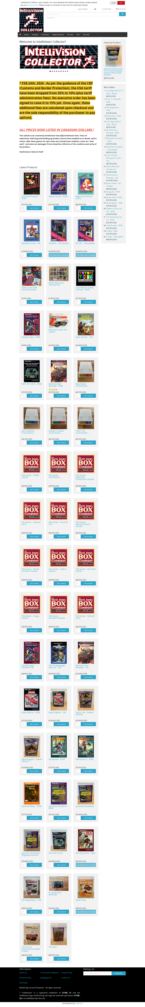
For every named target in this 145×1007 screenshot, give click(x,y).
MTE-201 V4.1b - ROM (32, 384)
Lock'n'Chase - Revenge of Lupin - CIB (114, 158)
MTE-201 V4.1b (55, 853)
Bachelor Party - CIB (31, 243)
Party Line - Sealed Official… (84, 713)
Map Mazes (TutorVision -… (83, 385)
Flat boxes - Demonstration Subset (83, 524)
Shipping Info (46, 977)
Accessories (45, 34)
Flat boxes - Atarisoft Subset (86, 570)
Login (79, 9)
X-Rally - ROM (111, 231)
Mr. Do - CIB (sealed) (85, 243)
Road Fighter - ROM (31, 712)
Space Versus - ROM (58, 196)
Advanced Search (51, 17)
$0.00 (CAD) (121, 9)
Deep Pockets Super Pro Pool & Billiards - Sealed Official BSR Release (113, 71)
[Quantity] (24, 208)
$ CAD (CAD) (107, 9)
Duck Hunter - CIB (84, 337)
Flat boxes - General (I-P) (58, 523)
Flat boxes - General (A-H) (85, 617)
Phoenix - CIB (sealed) (59, 243)
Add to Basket (34, 208)
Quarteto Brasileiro (85, 806)
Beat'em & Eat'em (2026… (84, 197)
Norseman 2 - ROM (84, 759)
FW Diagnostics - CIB (31, 900)
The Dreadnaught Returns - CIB (57, 666)
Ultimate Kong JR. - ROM (30, 197)
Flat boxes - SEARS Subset (30, 476)
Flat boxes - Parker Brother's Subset (30, 570)
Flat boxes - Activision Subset (57, 617)
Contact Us (65, 977)
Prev (23, 57)
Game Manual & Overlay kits (56, 283)
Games (26, 34)
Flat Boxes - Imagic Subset (30, 617)
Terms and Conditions (49, 972)
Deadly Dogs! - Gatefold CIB (28, 666)
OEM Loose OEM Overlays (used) (29, 288)
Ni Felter (53, 947)
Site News (23, 983)
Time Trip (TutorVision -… (83, 432)
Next (95, 57)
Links (78, 34)
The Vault (70, 34)
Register (85, 9)
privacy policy (32, 5)
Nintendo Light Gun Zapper (58, 330)
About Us (23, 972)
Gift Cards (86, 34)
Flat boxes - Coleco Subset (57, 570)
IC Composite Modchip (55, 893)
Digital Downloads (58, 34)
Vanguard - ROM (113, 192)
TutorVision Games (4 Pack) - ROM (85, 288)
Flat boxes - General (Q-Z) (31, 523)
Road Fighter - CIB (57, 712)
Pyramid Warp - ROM (31, 806)
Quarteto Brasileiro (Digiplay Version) (31, 854)
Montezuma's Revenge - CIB (82, 666)
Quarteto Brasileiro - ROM (58, 807)
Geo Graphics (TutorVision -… (29, 432)
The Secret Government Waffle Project (31, 949)
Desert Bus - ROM (113, 116)
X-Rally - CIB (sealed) (114, 236)
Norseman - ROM (57, 759)
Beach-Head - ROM (114, 197)
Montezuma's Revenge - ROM (56, 385)
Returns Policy (25, 977)
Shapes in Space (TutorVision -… (56, 432)
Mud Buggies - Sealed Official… (32, 760)
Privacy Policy (66, 972)
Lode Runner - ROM (114, 225)
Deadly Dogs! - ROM (31, 337)
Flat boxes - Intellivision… (55, 476)
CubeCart (79, 1003)
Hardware (35, 34)
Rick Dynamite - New (85, 853)
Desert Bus (81, 900)
